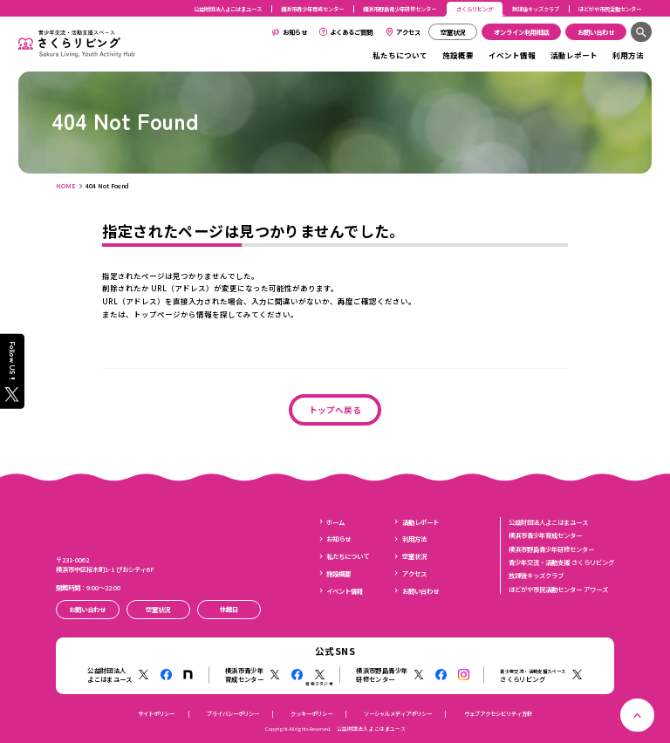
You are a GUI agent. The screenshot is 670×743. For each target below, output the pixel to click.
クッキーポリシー (311, 714)
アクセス (408, 32)
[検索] (641, 32)
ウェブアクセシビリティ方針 (498, 714)
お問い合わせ (420, 591)
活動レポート (574, 55)
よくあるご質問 (351, 32)
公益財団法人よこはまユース (228, 9)
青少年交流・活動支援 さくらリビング (561, 562)
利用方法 (628, 55)
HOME (66, 185)
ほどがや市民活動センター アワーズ (558, 589)
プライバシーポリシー (233, 714)
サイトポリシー (156, 714)
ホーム (335, 522)
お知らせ (295, 32)
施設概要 (458, 55)
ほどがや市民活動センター (609, 9)
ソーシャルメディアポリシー (398, 714)
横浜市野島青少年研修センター (399, 9)
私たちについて (400, 55)
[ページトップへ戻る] (637, 715)
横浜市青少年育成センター (312, 9)
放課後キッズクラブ (535, 9)
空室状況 (414, 556)
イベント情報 (512, 55)
